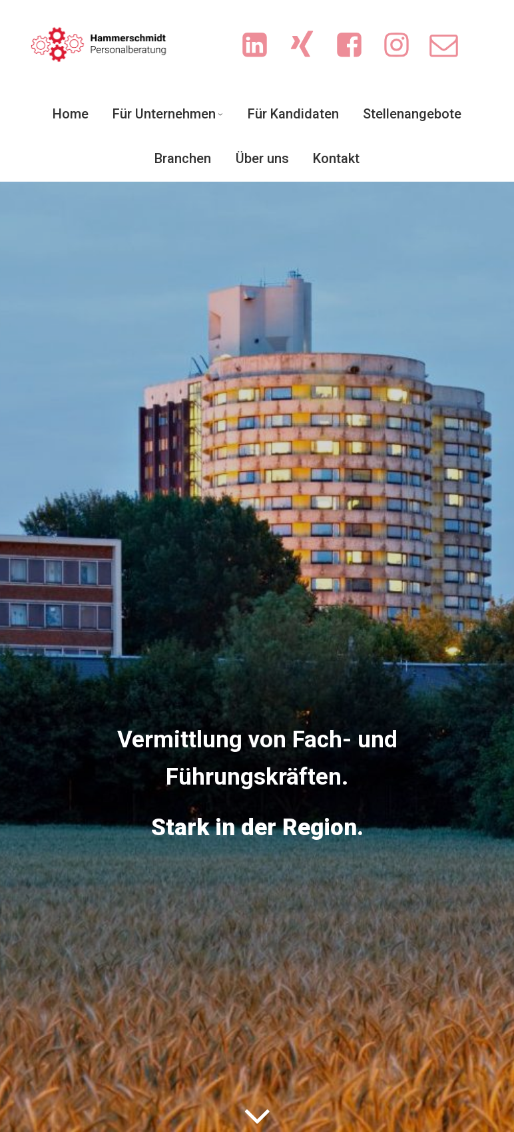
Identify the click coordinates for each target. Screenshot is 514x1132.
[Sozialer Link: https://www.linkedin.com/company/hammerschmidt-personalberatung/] (261, 46)
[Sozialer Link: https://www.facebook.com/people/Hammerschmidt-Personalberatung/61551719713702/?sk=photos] (356, 46)
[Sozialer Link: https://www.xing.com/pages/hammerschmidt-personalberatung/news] (308, 46)
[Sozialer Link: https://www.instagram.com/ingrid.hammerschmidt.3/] (403, 46)
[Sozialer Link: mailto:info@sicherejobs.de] (450, 46)
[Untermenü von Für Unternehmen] (220, 113)
